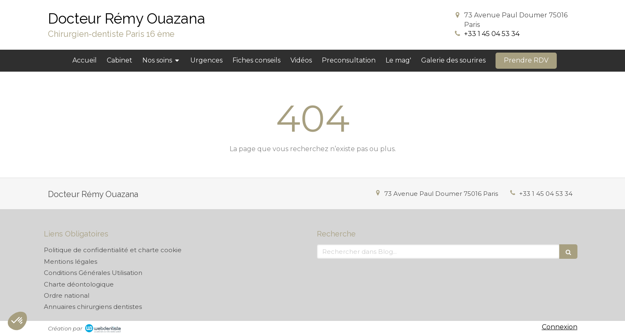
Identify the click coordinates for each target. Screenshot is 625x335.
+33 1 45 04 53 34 (492, 34)
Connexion (559, 327)
